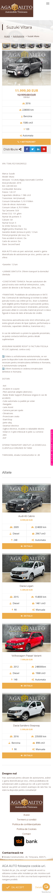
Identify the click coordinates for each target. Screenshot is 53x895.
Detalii (27, 546)
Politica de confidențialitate (26, 824)
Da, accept (17, 887)
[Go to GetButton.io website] (46, 892)
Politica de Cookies (26, 829)
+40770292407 (26, 141)
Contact (26, 833)
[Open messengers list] (46, 886)
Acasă (7, 36)
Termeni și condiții (26, 819)
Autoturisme (18, 36)
